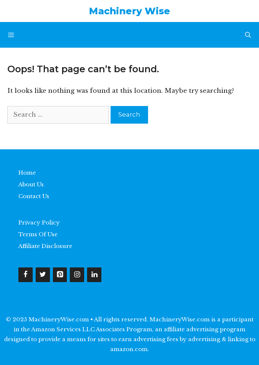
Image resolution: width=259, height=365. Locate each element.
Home (27, 172)
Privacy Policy (39, 222)
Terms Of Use (38, 234)
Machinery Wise (129, 11)
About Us (31, 184)
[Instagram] (77, 274)
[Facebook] (25, 274)
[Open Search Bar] (248, 35)
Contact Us (33, 196)
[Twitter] (43, 274)
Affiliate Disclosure (45, 245)
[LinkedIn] (94, 274)
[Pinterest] (60, 274)
